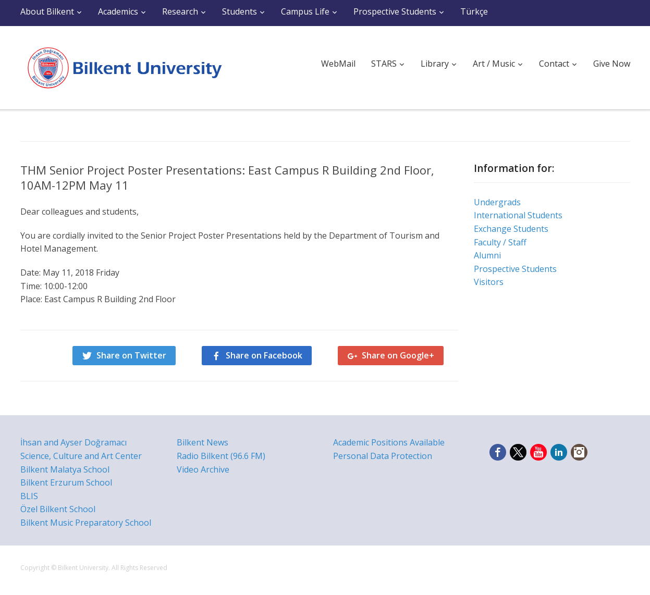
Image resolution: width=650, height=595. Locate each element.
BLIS (29, 496)
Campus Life (305, 11)
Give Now (611, 63)
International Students (518, 215)
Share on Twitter (131, 355)
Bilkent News (202, 442)
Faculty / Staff (500, 242)
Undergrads (497, 202)
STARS (384, 63)
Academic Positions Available (389, 442)
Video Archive (203, 469)
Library (435, 63)
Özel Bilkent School (57, 509)
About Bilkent (47, 11)
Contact (554, 63)
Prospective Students (394, 11)
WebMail (338, 63)
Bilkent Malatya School (64, 469)
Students (239, 11)
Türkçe (474, 11)
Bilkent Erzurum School (66, 482)
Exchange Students (511, 228)
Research (180, 11)
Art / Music (494, 63)
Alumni (487, 255)
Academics (118, 11)
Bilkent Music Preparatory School (85, 522)
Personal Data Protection (382, 456)
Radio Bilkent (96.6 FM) (221, 456)
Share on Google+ (398, 355)
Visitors (489, 282)
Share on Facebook (264, 355)
